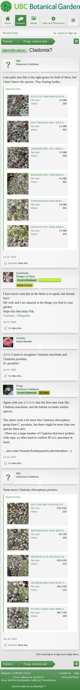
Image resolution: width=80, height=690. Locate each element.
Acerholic (13, 263)
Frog (19, 385)
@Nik (7, 354)
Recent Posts (10, 33)
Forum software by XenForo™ (28, 677)
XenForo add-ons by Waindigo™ (29, 686)
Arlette (20, 338)
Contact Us (65, 673)
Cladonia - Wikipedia (16, 315)
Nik (18, 60)
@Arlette (29, 402)
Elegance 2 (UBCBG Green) (16, 673)
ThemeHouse (48, 680)
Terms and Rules (70, 677)
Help (76, 673)
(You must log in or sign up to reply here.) (57, 654)
